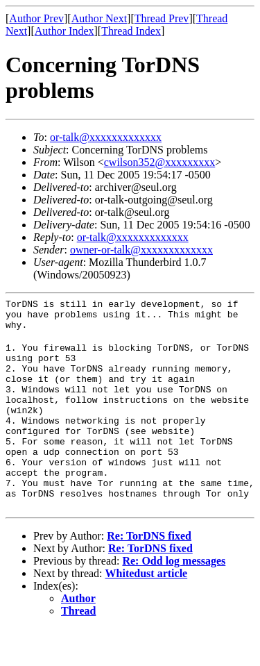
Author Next (99, 18)
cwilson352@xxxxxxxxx (160, 162)
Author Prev (36, 18)
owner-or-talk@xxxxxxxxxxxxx (141, 250)
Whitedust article (146, 611)
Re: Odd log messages (173, 598)
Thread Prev (162, 18)
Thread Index (131, 31)
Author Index (64, 31)
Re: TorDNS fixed (149, 573)
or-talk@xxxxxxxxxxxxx (106, 137)
